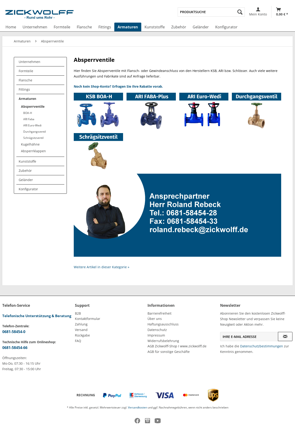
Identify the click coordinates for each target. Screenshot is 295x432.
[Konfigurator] (226, 27)
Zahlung (81, 324)
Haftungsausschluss (163, 324)
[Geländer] (200, 27)
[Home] (10, 27)
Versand (81, 330)
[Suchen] (240, 12)
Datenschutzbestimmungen (261, 346)
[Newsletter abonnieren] (285, 336)
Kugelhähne (30, 144)
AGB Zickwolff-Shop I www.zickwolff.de (177, 346)
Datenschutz (157, 330)
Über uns (155, 318)
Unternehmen (29, 62)
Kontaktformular (87, 318)
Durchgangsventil (34, 132)
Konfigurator (28, 189)
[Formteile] (62, 27)
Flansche (25, 80)
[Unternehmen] (34, 27)
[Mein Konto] (258, 12)
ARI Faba (28, 119)
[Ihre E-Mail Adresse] (249, 336)
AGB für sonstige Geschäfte (169, 351)
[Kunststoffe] (154, 27)
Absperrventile (32, 106)
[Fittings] (104, 27)
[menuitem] (211, 12)
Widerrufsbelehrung (163, 341)
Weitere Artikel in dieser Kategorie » (101, 267)
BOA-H (27, 113)
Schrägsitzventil (33, 138)
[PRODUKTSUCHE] (211, 12)
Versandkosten (137, 407)
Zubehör (25, 170)
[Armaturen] (127, 27)
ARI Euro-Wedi (32, 125)
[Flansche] (84, 27)
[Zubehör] (178, 27)
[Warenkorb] (282, 12)
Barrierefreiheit (159, 313)
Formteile (26, 71)
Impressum (156, 335)
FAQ (78, 341)
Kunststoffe (27, 161)
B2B (78, 313)
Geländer (26, 180)
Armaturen (27, 98)
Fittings (24, 89)
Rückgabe (82, 335)
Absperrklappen (33, 151)
